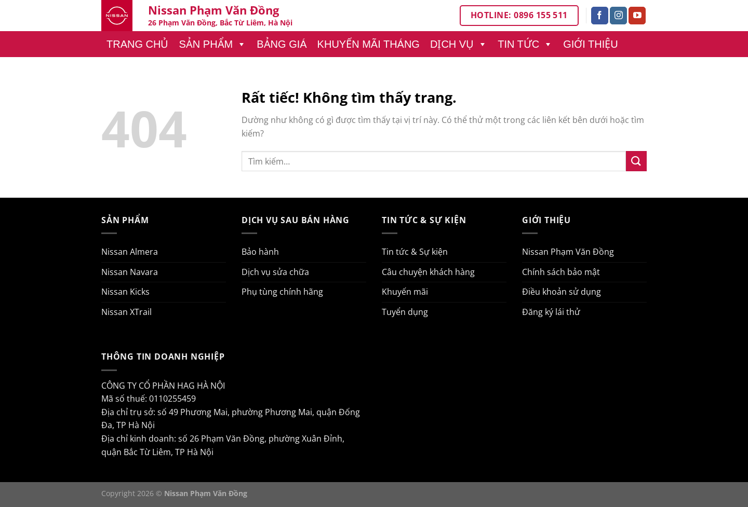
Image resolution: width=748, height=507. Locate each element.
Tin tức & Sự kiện (415, 251)
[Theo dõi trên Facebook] (599, 15)
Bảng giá (281, 44)
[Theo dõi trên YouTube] (637, 15)
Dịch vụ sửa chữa (275, 272)
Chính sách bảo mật (561, 272)
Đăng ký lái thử (551, 312)
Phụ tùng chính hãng (282, 291)
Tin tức (525, 44)
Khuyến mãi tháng (368, 44)
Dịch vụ (458, 44)
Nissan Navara (129, 272)
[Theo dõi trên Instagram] (618, 15)
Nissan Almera (129, 251)
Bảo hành (260, 251)
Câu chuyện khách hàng (428, 272)
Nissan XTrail (126, 312)
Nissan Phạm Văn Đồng (568, 251)
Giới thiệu (590, 44)
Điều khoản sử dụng (561, 291)
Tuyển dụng (405, 312)
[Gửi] (636, 161)
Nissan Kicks (125, 291)
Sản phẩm (212, 44)
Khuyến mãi (405, 291)
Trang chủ (137, 44)
